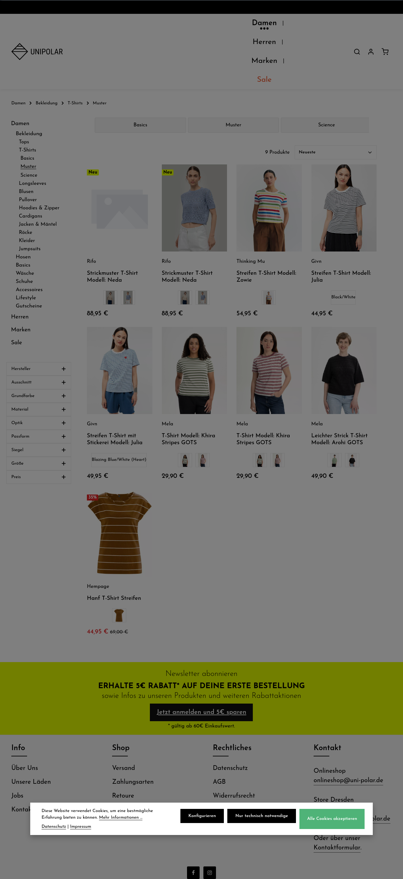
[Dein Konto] (371, 25)
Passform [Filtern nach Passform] (38, 383)
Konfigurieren (205, 817)
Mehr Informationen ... (121, 818)
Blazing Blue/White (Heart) (119, 406)
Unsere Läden (31, 734)
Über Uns (24, 720)
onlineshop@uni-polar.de (348, 732)
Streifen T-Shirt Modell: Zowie (266, 223)
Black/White (343, 243)
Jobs (17, 747)
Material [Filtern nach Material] (38, 356)
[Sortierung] (336, 99)
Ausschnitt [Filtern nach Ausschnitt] (38, 329)
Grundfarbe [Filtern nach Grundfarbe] (38, 342)
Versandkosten (252, 869)
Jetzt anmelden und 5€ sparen (201, 661)
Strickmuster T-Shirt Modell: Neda (112, 223)
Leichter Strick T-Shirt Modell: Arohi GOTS (339, 386)
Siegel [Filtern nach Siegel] (38, 396)
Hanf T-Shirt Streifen (114, 545)
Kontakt (22, 761)
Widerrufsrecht (234, 747)
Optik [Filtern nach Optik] (38, 369)
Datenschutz (230, 720)
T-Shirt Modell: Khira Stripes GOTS (188, 386)
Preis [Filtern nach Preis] (38, 423)
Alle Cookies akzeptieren (333, 819)
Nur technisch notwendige (263, 817)
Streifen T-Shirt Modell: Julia (341, 223)
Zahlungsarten (133, 734)
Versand (123, 720)
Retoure (123, 747)
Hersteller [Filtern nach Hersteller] (38, 315)
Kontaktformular (337, 799)
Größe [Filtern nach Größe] (38, 410)
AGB (219, 734)
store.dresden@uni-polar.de (352, 770)
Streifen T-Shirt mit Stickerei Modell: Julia (115, 386)
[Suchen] (357, 25)
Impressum (228, 761)
